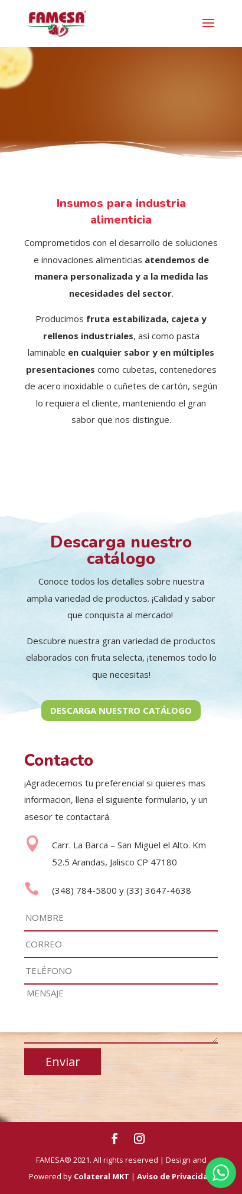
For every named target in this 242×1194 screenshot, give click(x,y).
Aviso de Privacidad (175, 1176)
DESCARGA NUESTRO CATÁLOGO (121, 710)
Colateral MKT (101, 1176)
